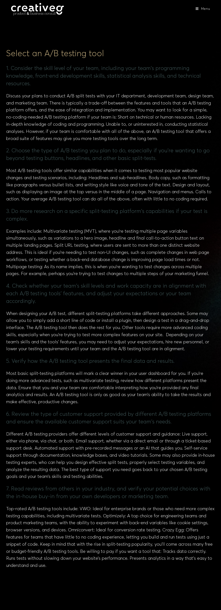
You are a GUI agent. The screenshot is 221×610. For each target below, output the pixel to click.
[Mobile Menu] (203, 9)
